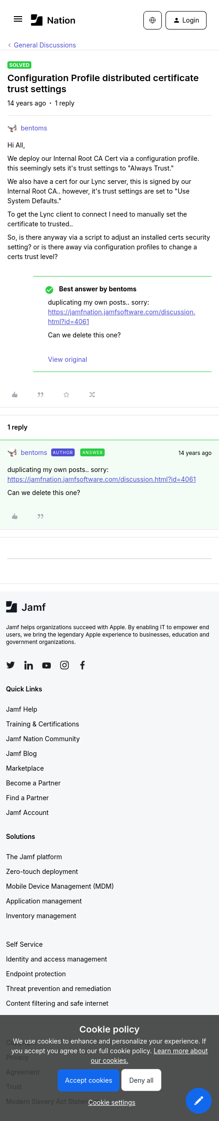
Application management (44, 901)
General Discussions (45, 45)
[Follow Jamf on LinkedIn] (28, 665)
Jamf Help (21, 709)
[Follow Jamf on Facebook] (82, 665)
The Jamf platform (34, 857)
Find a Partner (27, 798)
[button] (18, 22)
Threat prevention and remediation (58, 988)
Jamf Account (27, 812)
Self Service (24, 944)
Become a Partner (33, 783)
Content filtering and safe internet (57, 1003)
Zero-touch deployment (42, 871)
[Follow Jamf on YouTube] (46, 665)
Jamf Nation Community (43, 739)
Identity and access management (56, 959)
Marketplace (25, 768)
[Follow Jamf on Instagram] (64, 665)
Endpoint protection (36, 974)
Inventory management (41, 916)
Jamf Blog (21, 753)
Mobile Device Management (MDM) (60, 886)
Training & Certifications (42, 724)
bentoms (34, 128)
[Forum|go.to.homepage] (53, 20)
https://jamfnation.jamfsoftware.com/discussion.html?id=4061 (101, 479)
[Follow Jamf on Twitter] (10, 665)
